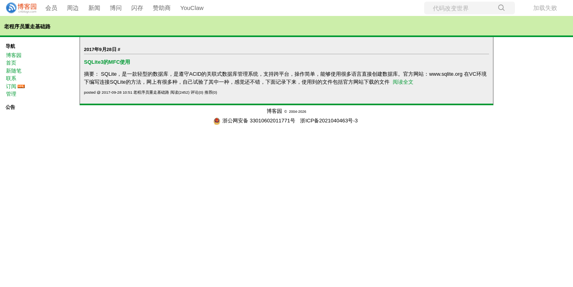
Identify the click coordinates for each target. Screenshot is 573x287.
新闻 (94, 7)
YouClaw (192, 7)
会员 (51, 7)
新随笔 (13, 71)
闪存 (137, 7)
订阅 (11, 86)
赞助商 (162, 7)
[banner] (18, 8)
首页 (11, 63)
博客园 (13, 55)
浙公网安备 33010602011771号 (254, 121)
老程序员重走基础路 (27, 26)
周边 (73, 7)
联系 (11, 78)
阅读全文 (403, 82)
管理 (11, 94)
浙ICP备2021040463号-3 (329, 121)
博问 (116, 7)
